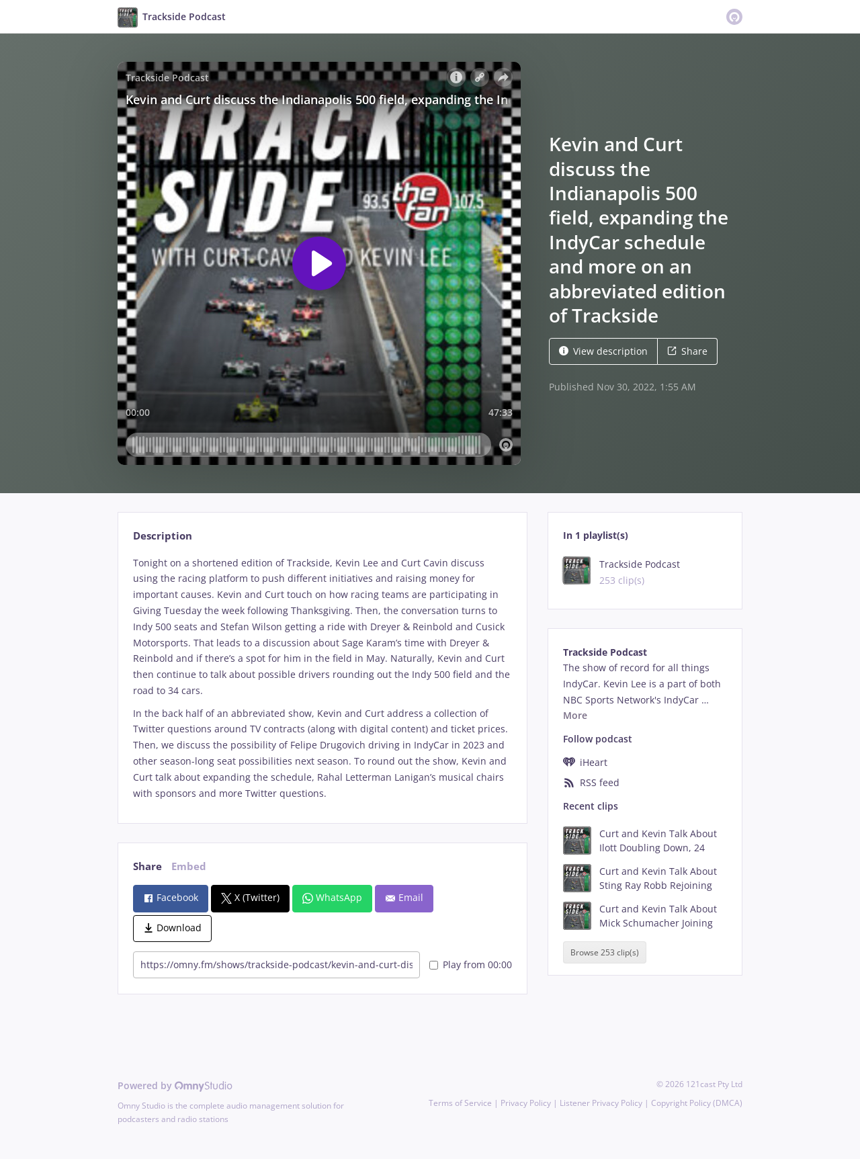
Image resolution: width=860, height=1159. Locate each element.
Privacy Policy (526, 1103)
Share (687, 351)
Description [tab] (162, 536)
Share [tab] (147, 866)
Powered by (175, 1085)
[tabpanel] (322, 678)
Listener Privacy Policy (601, 1103)
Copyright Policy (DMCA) (696, 1103)
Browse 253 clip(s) (604, 952)
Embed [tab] (188, 866)
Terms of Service (460, 1103)
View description (603, 351)
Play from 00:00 (470, 964)
